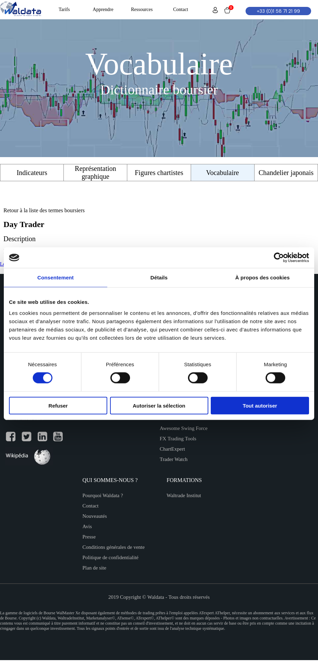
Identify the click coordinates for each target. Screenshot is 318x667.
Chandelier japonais (286, 172)
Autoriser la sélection (159, 405)
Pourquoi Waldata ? (102, 495)
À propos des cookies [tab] (262, 277)
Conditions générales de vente (113, 547)
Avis (87, 526)
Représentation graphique (95, 172)
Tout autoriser (260, 405)
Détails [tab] (159, 277)
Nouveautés (94, 516)
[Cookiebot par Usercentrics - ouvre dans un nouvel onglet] (279, 258)
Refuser (58, 405)
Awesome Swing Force (184, 428)
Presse (89, 537)
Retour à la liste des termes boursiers (44, 210)
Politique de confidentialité (110, 557)
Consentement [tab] (55, 277)
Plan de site (94, 568)
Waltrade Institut (184, 495)
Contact (90, 506)
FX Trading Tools (178, 438)
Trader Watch (174, 459)
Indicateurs (32, 172)
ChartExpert (172, 449)
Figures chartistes (159, 172)
